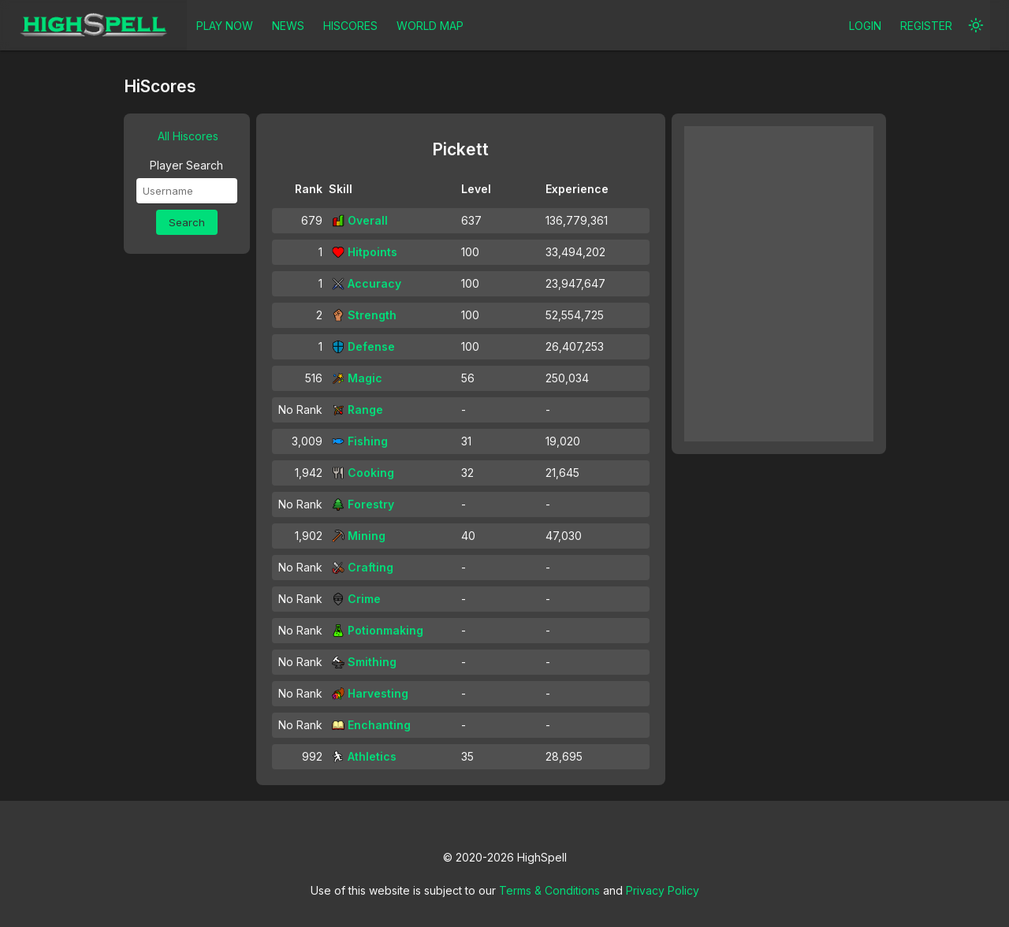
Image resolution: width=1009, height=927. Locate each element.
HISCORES (350, 25)
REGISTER (926, 25)
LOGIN (865, 25)
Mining (358, 535)
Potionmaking (377, 630)
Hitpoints (364, 252)
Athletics (364, 756)
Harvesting (370, 693)
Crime (356, 598)
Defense (363, 346)
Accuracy (366, 283)
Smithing (364, 661)
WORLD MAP (430, 25)
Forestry (363, 504)
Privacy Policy (662, 890)
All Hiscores (188, 136)
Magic (357, 378)
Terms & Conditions (549, 890)
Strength (364, 315)
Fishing (360, 441)
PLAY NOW (224, 25)
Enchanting (371, 725)
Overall (360, 220)
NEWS (288, 25)
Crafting (362, 567)
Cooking (363, 472)
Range (357, 409)
